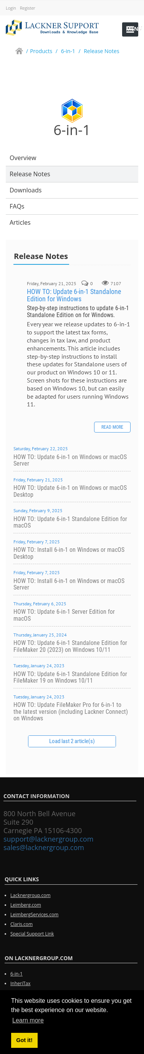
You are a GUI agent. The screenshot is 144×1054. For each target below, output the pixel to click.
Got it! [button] (24, 1040)
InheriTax (20, 986)
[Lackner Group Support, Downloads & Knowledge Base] (52, 27)
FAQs (17, 206)
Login (11, 8)
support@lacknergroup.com (46, 839)
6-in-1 (16, 977)
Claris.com (21, 927)
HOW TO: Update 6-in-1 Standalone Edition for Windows (74, 295)
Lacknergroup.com (30, 898)
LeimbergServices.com (34, 917)
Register (27, 8)
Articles (20, 222)
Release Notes (30, 174)
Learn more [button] (28, 1020)
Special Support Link (32, 936)
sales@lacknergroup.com (41, 847)
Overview (23, 158)
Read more (112, 427)
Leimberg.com (25, 907)
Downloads (25, 190)
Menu (132, 28)
